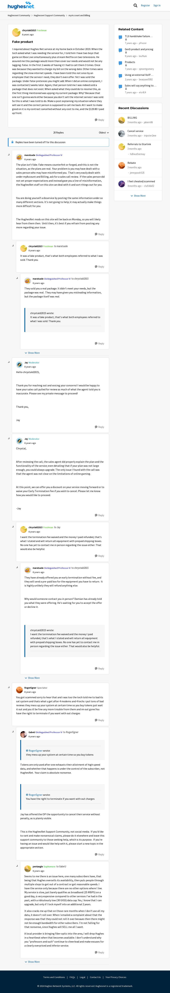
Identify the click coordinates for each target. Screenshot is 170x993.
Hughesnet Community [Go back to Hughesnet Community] (19, 15)
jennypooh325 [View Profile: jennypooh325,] (137, 172)
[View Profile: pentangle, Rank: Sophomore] (27, 868)
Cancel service (135, 131)
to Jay (57, 527)
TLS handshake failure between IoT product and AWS (139, 36)
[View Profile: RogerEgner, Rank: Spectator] (19, 690)
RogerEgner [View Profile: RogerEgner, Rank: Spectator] (30, 687)
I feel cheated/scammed (141, 181)
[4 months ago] (134, 186)
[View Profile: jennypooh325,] (121, 165)
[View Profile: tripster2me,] (121, 133)
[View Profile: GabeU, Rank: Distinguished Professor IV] (23, 734)
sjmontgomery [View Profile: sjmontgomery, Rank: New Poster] (146, 68)
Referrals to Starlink (139, 144)
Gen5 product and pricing (139, 49)
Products (130, 62)
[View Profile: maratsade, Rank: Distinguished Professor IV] (19, 157)
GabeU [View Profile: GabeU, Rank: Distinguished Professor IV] (32, 732)
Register (145, 5)
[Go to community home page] (21, 5)
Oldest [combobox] (104, 133)
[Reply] (99, 120)
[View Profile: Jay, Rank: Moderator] (19, 364)
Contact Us (95, 977)
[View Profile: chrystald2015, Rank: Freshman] (16, 32)
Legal (82, 977)
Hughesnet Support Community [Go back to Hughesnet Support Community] (49, 15)
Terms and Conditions (54, 977)
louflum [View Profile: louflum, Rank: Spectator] (143, 55)
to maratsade (61, 246)
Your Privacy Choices (116, 977)
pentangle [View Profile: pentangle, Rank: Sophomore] (38, 866)
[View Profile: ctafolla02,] (121, 184)
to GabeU (61, 866)
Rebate (132, 163)
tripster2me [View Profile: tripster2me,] (150, 135)
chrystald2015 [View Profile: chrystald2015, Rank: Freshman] (29, 30)
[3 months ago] (134, 122)
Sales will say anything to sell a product (139, 85)
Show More (32, 352)
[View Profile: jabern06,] (121, 120)
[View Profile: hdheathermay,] (121, 146)
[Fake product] (30, 159)
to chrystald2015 (79, 278)
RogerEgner (35, 750)
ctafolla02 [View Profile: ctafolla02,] (149, 185)
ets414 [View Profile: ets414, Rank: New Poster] (142, 92)
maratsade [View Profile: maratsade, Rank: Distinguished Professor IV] (29, 155)
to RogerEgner (70, 732)
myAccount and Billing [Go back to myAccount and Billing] (79, 15)
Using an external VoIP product (138, 75)
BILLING (132, 117)
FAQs (72, 977)
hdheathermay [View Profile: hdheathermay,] (137, 154)
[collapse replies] (9, 155)
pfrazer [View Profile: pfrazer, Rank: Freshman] (143, 43)
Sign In (157, 5)
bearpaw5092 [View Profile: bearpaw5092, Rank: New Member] (146, 79)
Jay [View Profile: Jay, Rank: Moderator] (26, 362)
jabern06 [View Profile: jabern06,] (148, 122)
